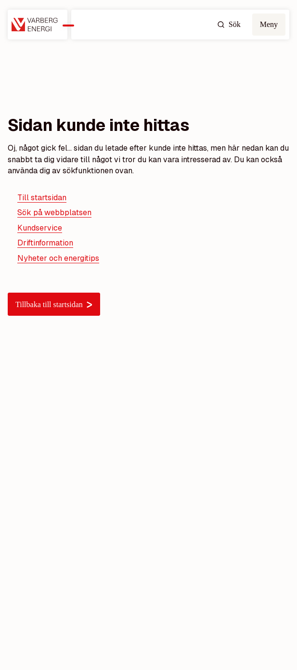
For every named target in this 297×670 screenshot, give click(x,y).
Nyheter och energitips (58, 258)
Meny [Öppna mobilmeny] (269, 24)
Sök (229, 24)
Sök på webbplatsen (54, 212)
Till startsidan (41, 198)
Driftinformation (45, 243)
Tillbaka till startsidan (53, 304)
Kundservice (39, 228)
